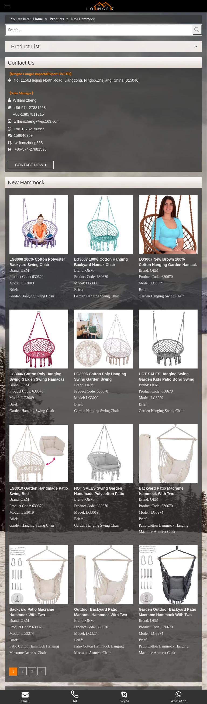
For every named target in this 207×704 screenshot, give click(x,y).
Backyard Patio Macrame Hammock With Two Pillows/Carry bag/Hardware (164, 491)
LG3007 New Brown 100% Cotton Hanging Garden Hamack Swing (168, 262)
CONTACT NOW (30, 165)
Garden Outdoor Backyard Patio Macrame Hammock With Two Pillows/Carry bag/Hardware (167, 612)
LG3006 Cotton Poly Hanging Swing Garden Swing (100, 376)
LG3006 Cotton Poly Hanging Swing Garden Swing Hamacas (37, 376)
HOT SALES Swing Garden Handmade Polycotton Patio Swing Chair (99, 491)
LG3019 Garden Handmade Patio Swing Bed (38, 491)
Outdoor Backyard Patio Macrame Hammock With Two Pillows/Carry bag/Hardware (100, 612)
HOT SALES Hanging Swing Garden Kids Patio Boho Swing (166, 376)
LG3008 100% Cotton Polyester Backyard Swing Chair (37, 262)
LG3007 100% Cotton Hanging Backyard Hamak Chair (101, 262)
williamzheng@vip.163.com (37, 121)
